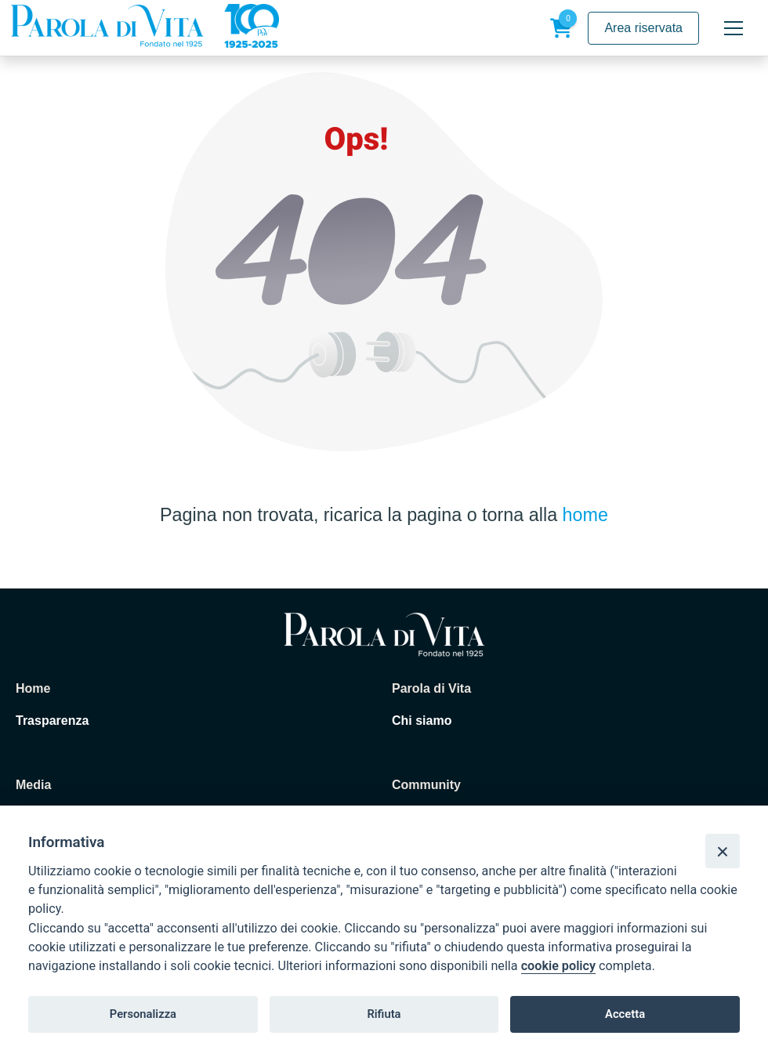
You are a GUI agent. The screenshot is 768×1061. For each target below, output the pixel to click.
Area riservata (643, 27)
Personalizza (143, 1014)
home (585, 515)
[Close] (722, 851)
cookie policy (558, 965)
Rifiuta (383, 1014)
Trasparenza (52, 720)
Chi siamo (421, 720)
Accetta (625, 1014)
